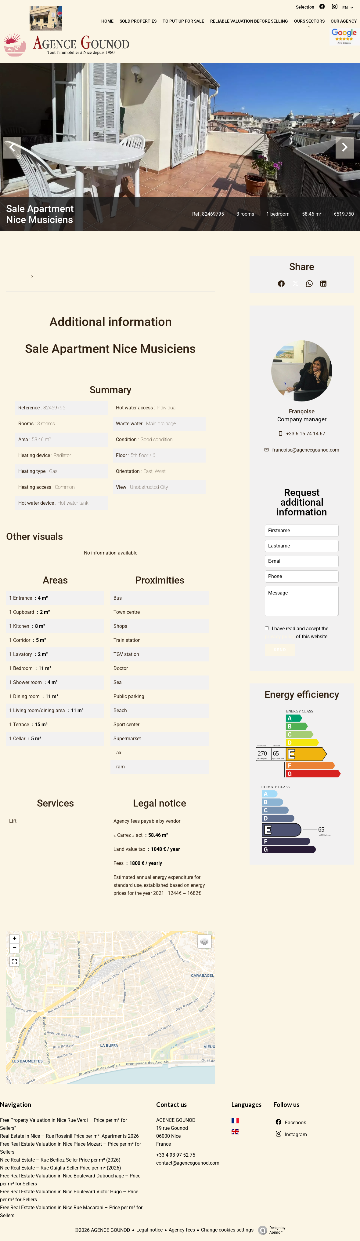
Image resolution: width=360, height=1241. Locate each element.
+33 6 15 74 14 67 (305, 434)
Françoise (302, 411)
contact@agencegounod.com (187, 1163)
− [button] (14, 948)
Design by (270, 1230)
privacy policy (280, 636)
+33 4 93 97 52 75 (175, 1155)
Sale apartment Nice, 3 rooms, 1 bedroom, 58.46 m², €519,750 (97, 276)
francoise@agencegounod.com (305, 450)
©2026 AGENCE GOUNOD (102, 1230)
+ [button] (14, 939)
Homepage (16, 276)
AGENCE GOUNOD (176, 1120)
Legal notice (149, 1230)
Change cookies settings (227, 1230)
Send (280, 650)
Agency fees (182, 1230)
